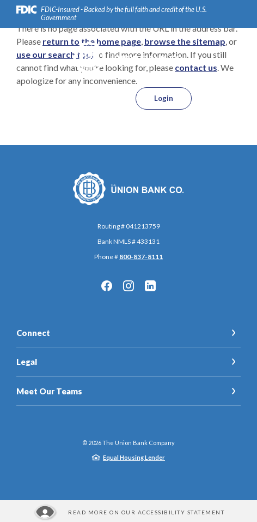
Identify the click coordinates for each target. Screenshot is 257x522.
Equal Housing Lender (134, 457)
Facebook (106, 285)
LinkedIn (150, 285)
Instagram (128, 285)
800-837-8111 (141, 257)
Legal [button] (26, 362)
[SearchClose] (105, 98)
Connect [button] (33, 333)
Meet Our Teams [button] (49, 391)
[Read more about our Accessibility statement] (128, 512)
